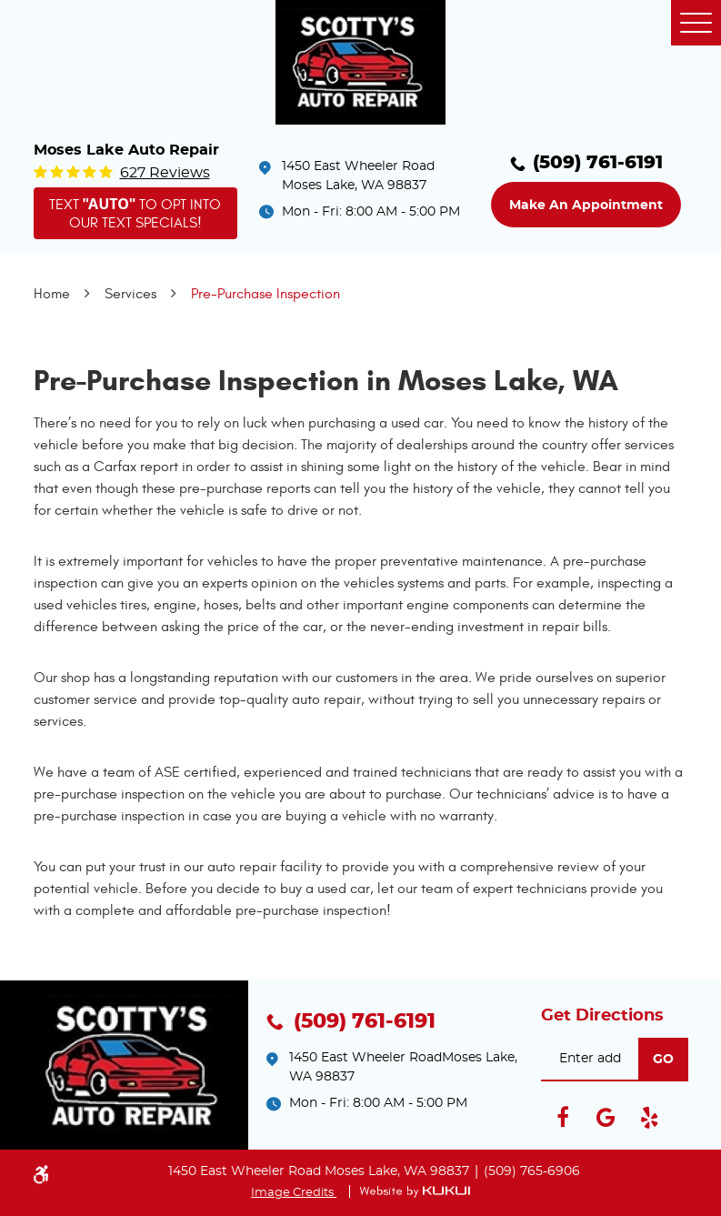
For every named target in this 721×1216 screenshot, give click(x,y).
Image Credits (293, 1193)
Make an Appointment (586, 205)
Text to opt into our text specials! (135, 212)
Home (52, 294)
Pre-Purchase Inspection (265, 294)
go (663, 1059)
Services (130, 294)
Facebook (563, 1118)
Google (606, 1118)
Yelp (650, 1118)
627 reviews (165, 173)
